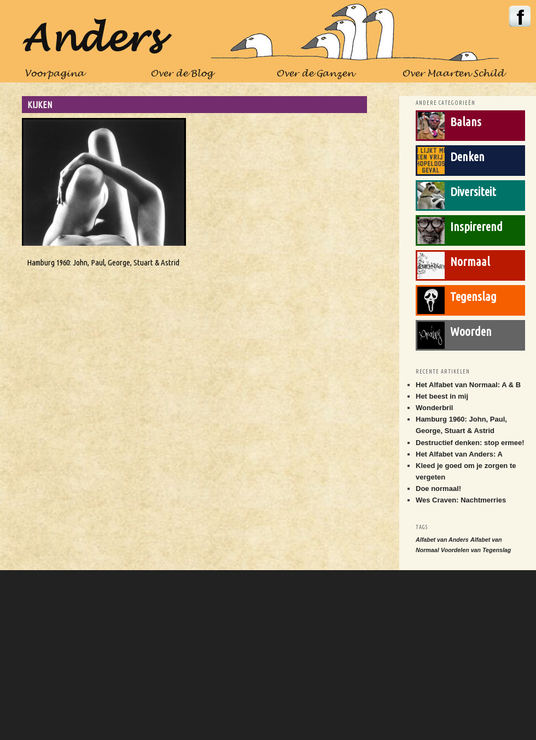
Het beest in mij (442, 396)
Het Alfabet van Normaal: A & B (468, 385)
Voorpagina (54, 74)
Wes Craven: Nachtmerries (461, 500)
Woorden (471, 331)
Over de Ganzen (315, 74)
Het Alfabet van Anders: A (459, 454)
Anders (91, 40)
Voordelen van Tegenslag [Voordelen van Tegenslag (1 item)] (476, 550)
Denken (467, 156)
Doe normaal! (438, 488)
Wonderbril (434, 408)
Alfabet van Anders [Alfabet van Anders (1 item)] (442, 539)
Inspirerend (476, 226)
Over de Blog (181, 74)
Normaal (470, 261)
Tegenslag (473, 296)
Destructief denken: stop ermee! (470, 443)
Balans (465, 121)
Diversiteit (473, 191)
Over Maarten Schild (453, 74)
